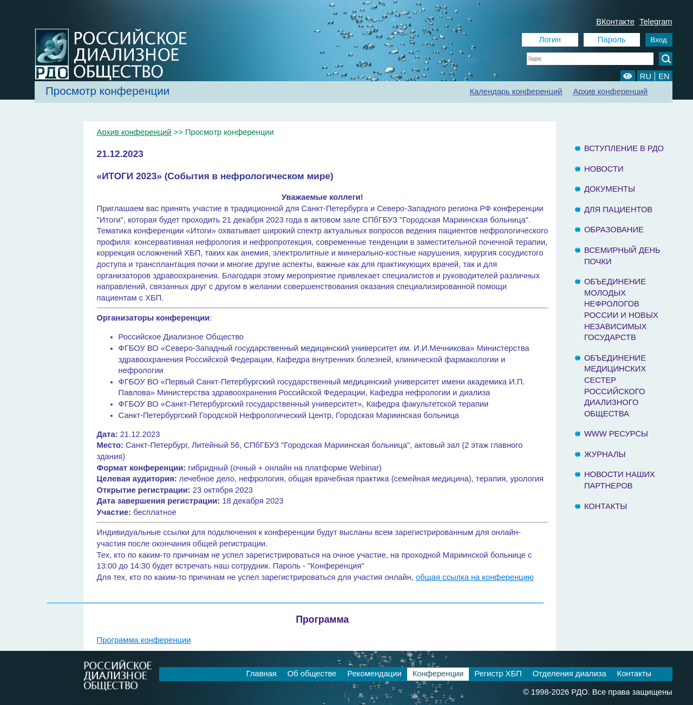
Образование (614, 229)
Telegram (655, 21)
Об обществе (312, 673)
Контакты (605, 506)
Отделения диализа (569, 673)
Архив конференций (610, 91)
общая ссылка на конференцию (475, 577)
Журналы (605, 454)
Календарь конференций (515, 91)
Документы (609, 189)
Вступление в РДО (624, 148)
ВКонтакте (615, 21)
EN (663, 76)
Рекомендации (374, 673)
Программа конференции (144, 640)
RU (645, 76)
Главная (261, 673)
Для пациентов (618, 209)
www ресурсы (616, 433)
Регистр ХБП (497, 673)
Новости (604, 169)
